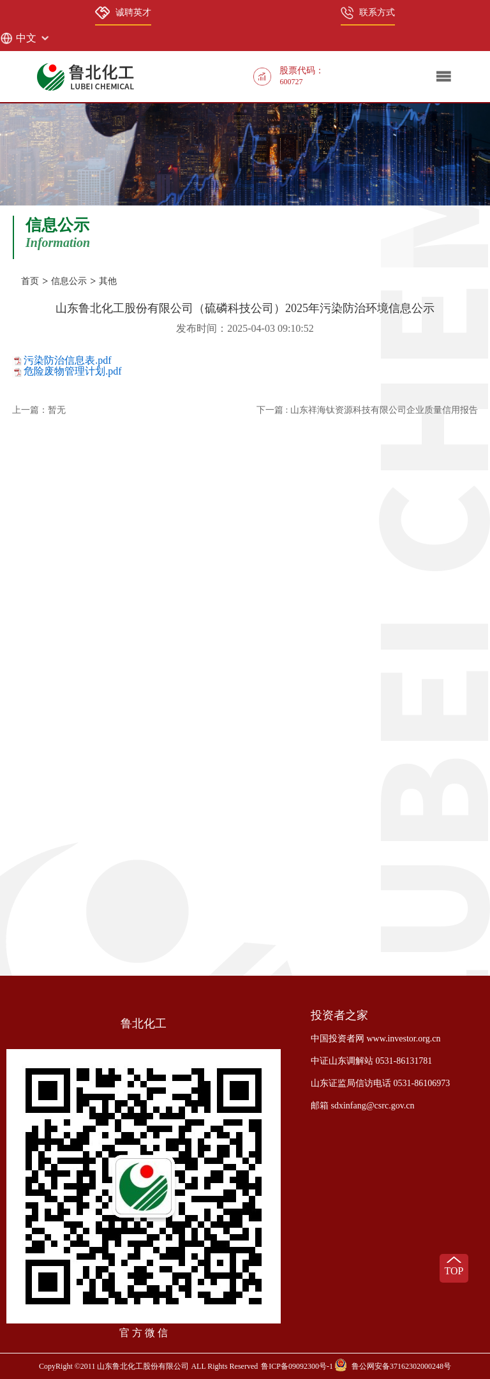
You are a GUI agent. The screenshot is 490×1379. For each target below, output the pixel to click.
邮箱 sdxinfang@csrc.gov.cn (362, 1105)
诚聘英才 (123, 12)
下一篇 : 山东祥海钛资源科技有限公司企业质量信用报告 (367, 410)
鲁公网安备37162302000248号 (401, 1366)
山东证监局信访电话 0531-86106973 (380, 1083)
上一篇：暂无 (39, 410)
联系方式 (368, 12)
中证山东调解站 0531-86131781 (371, 1061)
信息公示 (69, 281)
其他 (108, 281)
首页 (30, 281)
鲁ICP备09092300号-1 (297, 1366)
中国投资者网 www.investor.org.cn (375, 1038)
